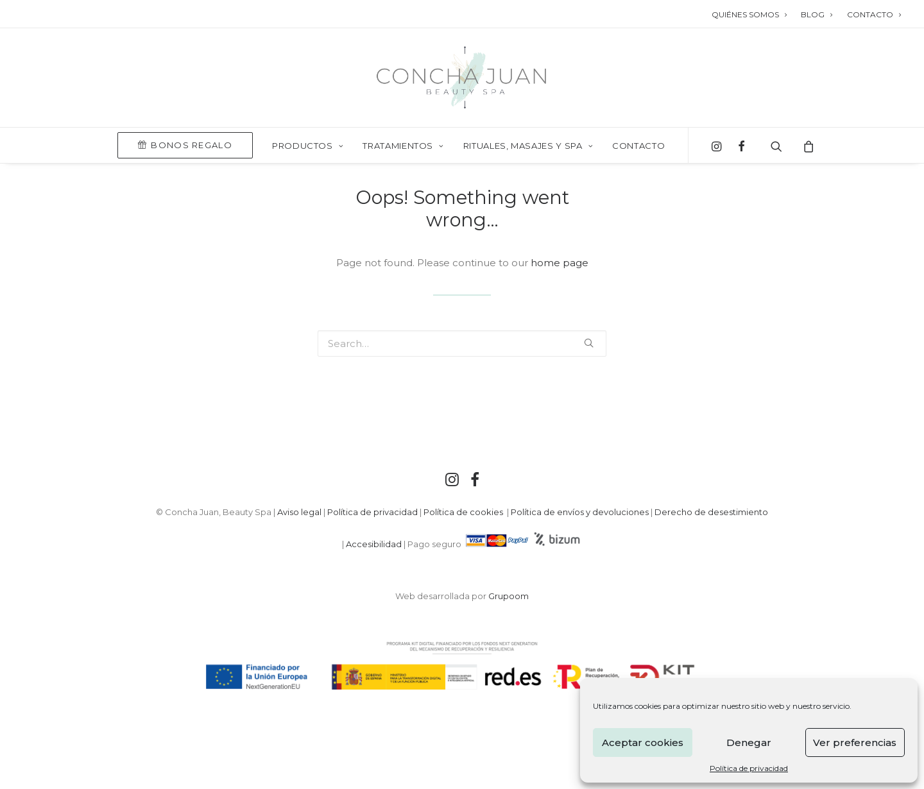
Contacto (638, 145)
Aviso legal (299, 512)
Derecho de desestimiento (711, 512)
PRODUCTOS (307, 145)
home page (559, 263)
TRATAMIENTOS (403, 145)
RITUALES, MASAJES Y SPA (528, 145)
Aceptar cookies (642, 742)
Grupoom (508, 596)
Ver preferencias (854, 742)
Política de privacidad (749, 768)
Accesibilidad (374, 544)
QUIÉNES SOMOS (749, 14)
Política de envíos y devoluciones (580, 512)
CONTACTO (874, 14)
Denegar (748, 742)
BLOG (816, 14)
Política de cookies (464, 512)
